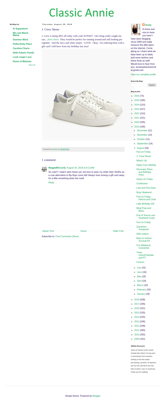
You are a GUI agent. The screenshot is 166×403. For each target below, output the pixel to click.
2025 (137, 100)
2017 (137, 304)
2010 (137, 334)
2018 (137, 299)
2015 (137, 312)
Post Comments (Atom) (67, 236)
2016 (137, 308)
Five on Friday (143, 152)
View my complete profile (143, 74)
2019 (137, 126)
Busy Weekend (143, 192)
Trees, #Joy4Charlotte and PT (145, 255)
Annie (148, 25)
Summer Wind (20, 39)
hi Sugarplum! (20, 28)
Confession (142, 183)
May (139, 276)
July (139, 267)
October (141, 139)
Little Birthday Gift (145, 204)
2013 (137, 321)
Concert (140, 262)
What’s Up (141, 160)
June (139, 272)
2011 (137, 330)
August (141, 148)
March (140, 285)
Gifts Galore (142, 234)
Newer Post (48, 231)
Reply (51, 182)
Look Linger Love (22, 57)
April (139, 281)
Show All (32, 65)
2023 (137, 109)
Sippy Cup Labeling (146, 165)
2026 (137, 96)
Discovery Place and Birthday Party (144, 172)
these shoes (53, 39)
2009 (137, 339)
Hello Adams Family (23, 52)
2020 (137, 122)
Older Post (118, 231)
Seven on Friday (144, 179)
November (142, 135)
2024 (137, 105)
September (143, 143)
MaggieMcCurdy (57, 168)
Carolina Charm (21, 48)
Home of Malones (22, 61)
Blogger (96, 396)
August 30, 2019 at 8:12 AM (80, 168)
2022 (137, 113)
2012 (137, 326)
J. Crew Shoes (143, 156)
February (142, 289)
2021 (137, 118)
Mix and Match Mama (20, 34)
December (142, 130)
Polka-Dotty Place (22, 44)
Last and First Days (146, 188)
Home (84, 231)
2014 (137, 317)
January (141, 294)
